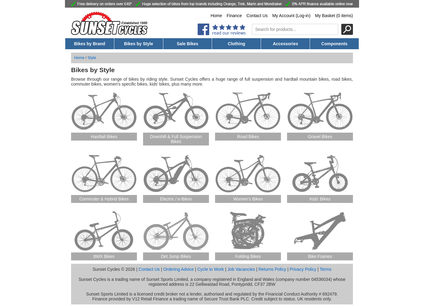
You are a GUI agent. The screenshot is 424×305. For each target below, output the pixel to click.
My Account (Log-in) (291, 15)
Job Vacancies (241, 269)
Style (92, 58)
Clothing (236, 43)
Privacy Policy (303, 269)
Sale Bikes (187, 43)
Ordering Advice (178, 269)
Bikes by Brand (89, 43)
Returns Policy (272, 269)
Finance (234, 15)
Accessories (285, 43)
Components (334, 43)
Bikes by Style (138, 43)
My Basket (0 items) (334, 15)
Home (216, 15)
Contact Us (257, 15)
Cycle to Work (210, 269)
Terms (325, 269)
